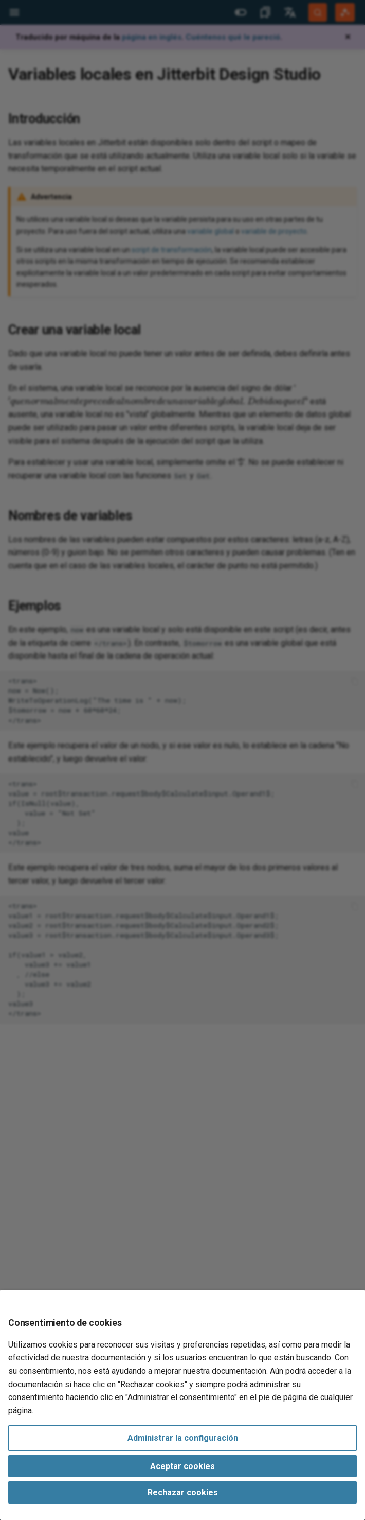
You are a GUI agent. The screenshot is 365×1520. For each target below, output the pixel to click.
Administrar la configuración (182, 1438)
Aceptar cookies (182, 1466)
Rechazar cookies (183, 1492)
